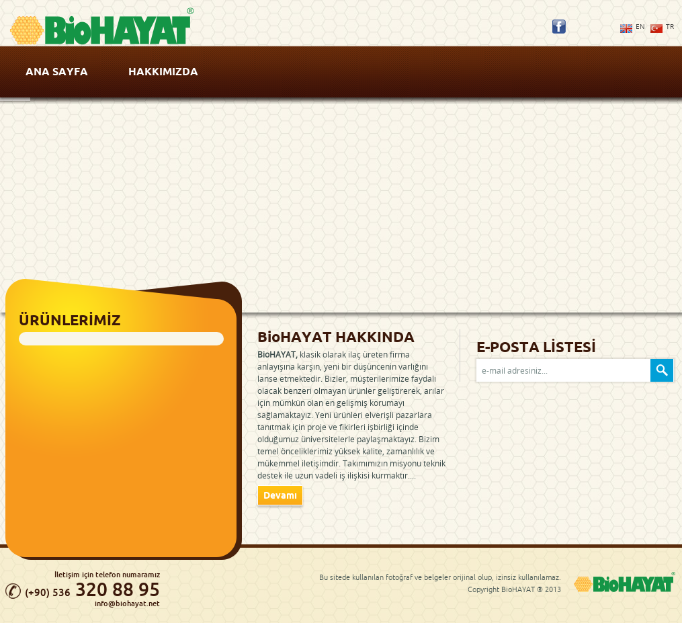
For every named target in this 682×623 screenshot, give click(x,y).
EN (640, 26)
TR (670, 26)
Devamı (280, 495)
